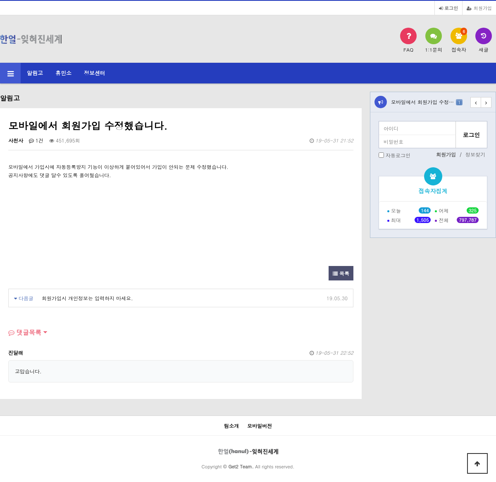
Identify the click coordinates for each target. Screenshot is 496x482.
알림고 (35, 73)
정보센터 (94, 73)
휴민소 (63, 73)
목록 (341, 273)
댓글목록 (24, 332)
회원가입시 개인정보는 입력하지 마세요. (87, 298)
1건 (36, 140)
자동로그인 (398, 155)
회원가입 (479, 8)
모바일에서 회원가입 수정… (427, 101)
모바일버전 (259, 425)
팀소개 (231, 425)
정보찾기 (475, 154)
